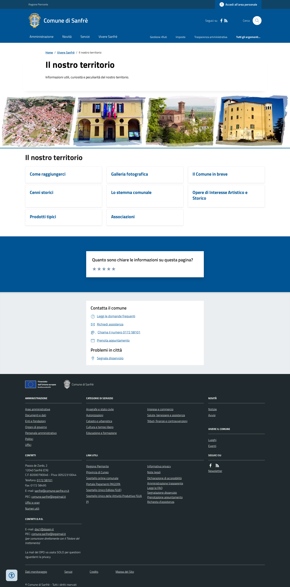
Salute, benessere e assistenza (166, 415)
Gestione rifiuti (158, 37)
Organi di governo (36, 427)
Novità (67, 36)
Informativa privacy (159, 466)
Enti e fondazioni (35, 421)
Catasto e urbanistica (99, 421)
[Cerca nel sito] (256, 20)
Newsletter (215, 471)
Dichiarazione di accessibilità (164, 478)
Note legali (154, 472)
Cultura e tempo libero (99, 427)
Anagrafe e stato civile (100, 409)
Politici (29, 439)
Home (49, 52)
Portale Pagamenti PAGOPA (103, 484)
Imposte (181, 37)
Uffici (28, 445)
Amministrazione (41, 36)
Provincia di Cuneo (97, 472)
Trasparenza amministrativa (210, 37)
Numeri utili (32, 508)
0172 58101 (45, 480)
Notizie (212, 409)
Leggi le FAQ (155, 488)
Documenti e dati (35, 415)
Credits (94, 571)
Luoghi (212, 440)
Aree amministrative (37, 409)
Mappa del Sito (125, 571)
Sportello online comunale (102, 478)
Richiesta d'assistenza (160, 502)
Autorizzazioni (94, 415)
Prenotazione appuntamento (165, 497)
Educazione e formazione (101, 433)
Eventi (212, 446)
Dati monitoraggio (36, 571)
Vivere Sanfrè (108, 36)
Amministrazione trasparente (165, 483)
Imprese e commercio (160, 409)
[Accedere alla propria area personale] (238, 4)
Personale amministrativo (41, 433)
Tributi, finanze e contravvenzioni (167, 421)
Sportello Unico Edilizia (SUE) (103, 490)
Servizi (85, 36)
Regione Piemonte (38, 4)
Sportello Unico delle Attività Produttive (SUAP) (114, 499)
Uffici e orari (32, 502)
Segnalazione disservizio (162, 492)
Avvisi (211, 415)
